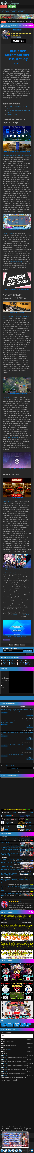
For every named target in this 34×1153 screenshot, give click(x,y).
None (2, 883)
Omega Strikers (8, 233)
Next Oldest (5, 648)
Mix (19, 664)
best (23, 1025)
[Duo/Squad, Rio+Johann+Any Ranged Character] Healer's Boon (15, 894)
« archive (31, 1029)
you (4, 1025)
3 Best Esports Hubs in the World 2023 (12, 754)
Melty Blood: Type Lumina (11, 573)
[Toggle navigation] (30, 2)
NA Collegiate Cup (16, 261)
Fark (3, 664)
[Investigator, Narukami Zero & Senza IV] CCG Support (15, 839)
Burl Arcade (7, 501)
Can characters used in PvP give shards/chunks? (14, 859)
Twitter (12, 660)
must (17, 1025)
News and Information (19, 10)
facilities (10, 1025)
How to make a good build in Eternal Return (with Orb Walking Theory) (15, 873)
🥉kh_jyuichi (7, 822)
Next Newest (13, 648)
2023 (23, 1023)
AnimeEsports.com (5, 10)
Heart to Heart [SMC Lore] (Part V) (11, 862)
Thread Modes (29, 25)
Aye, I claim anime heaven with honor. (16, 1145)
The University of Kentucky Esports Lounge (17, 155)
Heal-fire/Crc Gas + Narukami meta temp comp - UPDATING (15, 879)
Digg (27, 660)
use (30, 1023)
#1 (30, 47)
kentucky (9, 1023)
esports (17, 1023)
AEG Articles (5, 11)
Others (13, 11)
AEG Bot (9, 1049)
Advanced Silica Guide (7, 866)
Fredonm (6, 826)
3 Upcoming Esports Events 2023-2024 (12, 744)
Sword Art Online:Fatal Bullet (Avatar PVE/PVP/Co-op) (15, 887)
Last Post (3, 21)
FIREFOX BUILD (5, 842)
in (3, 1023)
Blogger (28, 662)
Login (4, 6)
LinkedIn (12, 664)
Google (28, 664)
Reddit (19, 660)
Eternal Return (7, 397)
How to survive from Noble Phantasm (11, 869)
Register (12, 6)
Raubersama (22, 901)
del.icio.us (4, 662)
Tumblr (12, 662)
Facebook (4, 660)
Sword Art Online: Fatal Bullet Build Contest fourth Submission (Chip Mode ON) (15, 846)
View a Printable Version (8, 765)
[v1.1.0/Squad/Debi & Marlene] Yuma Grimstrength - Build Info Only (15, 853)
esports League (13, 437)
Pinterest (20, 662)
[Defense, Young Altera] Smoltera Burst (12, 849)
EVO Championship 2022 (21, 615)
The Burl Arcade (12, 114)
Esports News (20, 11)
